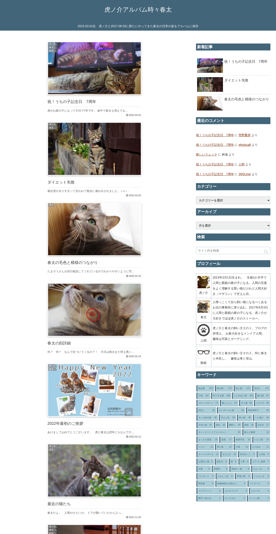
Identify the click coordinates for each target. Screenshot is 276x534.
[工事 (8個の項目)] (243, 461)
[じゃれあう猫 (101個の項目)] (243, 395)
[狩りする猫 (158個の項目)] (221, 395)
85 (107, 413)
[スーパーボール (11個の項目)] (208, 454)
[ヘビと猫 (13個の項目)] (261, 439)
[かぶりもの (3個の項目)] (234, 498)
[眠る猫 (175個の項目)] (224, 388)
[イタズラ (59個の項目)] (262, 403)
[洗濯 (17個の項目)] (226, 439)
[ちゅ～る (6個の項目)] (260, 469)
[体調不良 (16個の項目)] (242, 439)
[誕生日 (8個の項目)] (221, 461)
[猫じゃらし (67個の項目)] (229, 403)
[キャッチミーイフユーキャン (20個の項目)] (219, 432)
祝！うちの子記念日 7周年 (215, 135)
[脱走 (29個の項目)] (220, 425)
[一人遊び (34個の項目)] (261, 417)
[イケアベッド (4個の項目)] (209, 491)
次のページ (94, 400)
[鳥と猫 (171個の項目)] (242, 388)
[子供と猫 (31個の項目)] (204, 425)
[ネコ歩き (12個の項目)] (260, 447)
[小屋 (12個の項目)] (241, 447)
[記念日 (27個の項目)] (263, 425)
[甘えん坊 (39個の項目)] (227, 417)
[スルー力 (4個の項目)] (259, 491)
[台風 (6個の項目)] (203, 469)
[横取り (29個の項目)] (234, 425)
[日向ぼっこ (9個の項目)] (247, 454)
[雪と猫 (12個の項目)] (224, 447)
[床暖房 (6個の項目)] (220, 469)
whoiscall (244, 144)
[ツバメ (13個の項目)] (205, 447)
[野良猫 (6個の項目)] (205, 483)
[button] (266, 251)
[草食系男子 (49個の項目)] (258, 410)
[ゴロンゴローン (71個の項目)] (207, 403)
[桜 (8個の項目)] (233, 461)
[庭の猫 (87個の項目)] (262, 395)
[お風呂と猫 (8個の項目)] (205, 461)
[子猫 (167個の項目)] (203, 395)
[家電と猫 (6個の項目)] (243, 476)
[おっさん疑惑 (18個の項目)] (207, 439)
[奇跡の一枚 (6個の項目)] (239, 469)
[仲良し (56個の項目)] (206, 410)
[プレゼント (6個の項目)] (205, 476)
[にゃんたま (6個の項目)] (261, 476)
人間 (241, 164)
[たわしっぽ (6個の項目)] (225, 476)
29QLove (244, 174)
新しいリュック (206, 154)
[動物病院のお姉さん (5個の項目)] (231, 483)
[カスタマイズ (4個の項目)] (235, 491)
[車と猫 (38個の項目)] (244, 417)
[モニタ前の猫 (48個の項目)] (207, 417)
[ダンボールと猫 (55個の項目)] (231, 410)
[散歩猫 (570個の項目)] (205, 388)
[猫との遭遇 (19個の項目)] (256, 432)
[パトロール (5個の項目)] (259, 483)
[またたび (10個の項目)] (228, 454)
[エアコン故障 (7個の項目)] (260, 461)
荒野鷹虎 (244, 135)
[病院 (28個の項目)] (248, 425)
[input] (233, 250)
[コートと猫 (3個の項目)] (258, 498)
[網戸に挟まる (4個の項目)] (209, 498)
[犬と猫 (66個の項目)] (246, 403)
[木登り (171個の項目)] (261, 388)
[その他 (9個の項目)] (263, 454)
